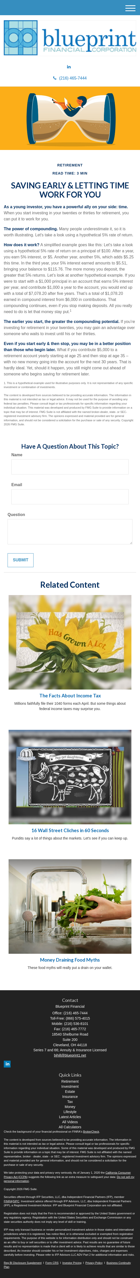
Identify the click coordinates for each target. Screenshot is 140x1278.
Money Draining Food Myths (70, 960)
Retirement (69, 1081)
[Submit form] (21, 560)
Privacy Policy (93, 1262)
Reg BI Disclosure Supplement (23, 1262)
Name (16, 455)
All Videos (70, 1122)
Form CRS (52, 1262)
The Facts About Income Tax (70, 695)
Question (16, 514)
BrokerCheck (91, 1131)
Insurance (70, 1097)
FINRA (8, 1201)
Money (70, 1107)
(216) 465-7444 (70, 78)
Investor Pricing (71, 1262)
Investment (69, 1086)
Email (16, 485)
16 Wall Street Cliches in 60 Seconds (70, 830)
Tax (70, 1102)
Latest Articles (70, 1117)
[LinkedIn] (69, 67)
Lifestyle (70, 1112)
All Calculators (70, 1127)
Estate (70, 1092)
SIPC (16, 1201)
